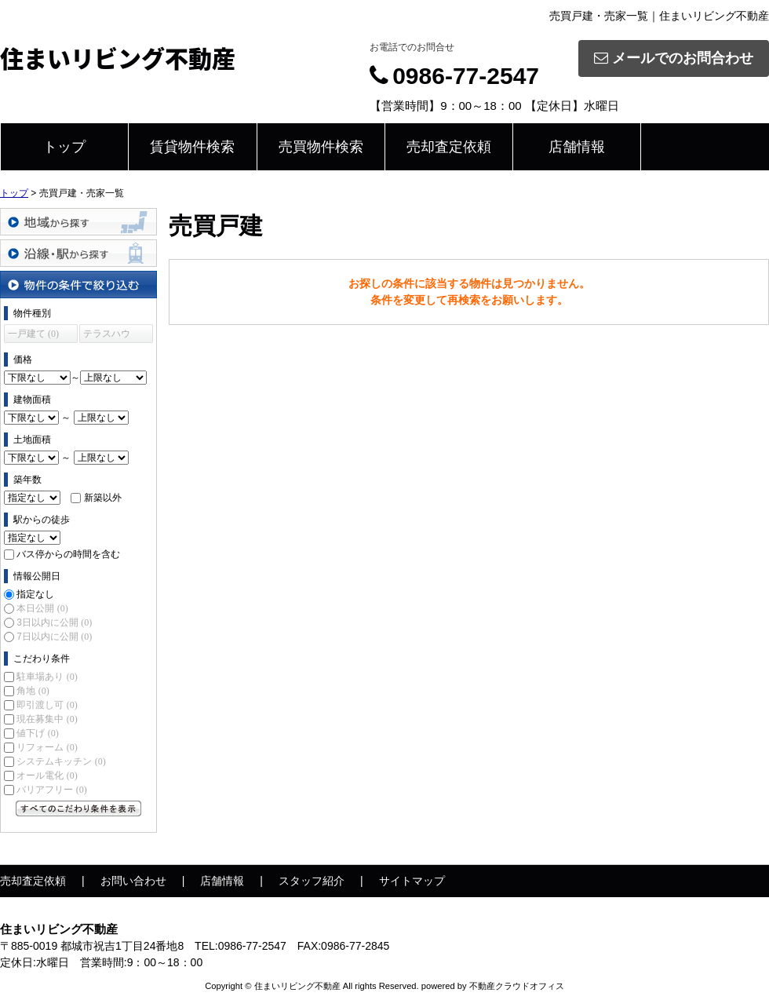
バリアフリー (51, 789)
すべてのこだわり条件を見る (78, 808)
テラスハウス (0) (106, 335)
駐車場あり (46, 676)
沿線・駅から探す (78, 253)
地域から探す (78, 221)
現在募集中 (46, 719)
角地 (32, 690)
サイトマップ (412, 880)
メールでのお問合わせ (673, 58)
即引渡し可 (46, 704)
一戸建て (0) (33, 333)
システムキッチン (60, 761)
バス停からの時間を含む (68, 554)
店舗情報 (577, 147)
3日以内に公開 (54, 622)
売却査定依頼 (448, 147)
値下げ (37, 733)
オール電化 (46, 775)
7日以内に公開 (54, 636)
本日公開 (41, 608)
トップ (64, 147)
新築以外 (103, 497)
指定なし (35, 594)
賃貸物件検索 (192, 147)
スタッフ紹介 (311, 880)
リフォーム (46, 747)
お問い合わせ (133, 880)
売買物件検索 (321, 147)
